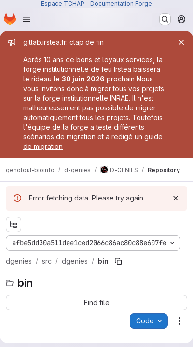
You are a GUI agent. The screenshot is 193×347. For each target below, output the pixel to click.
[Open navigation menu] (26, 19)
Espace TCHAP (62, 3)
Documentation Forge (121, 3)
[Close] (181, 42)
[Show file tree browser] (13, 224)
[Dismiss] (175, 198)
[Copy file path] (118, 261)
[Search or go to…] (165, 19)
